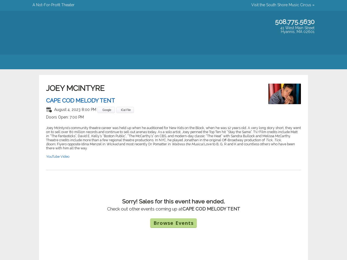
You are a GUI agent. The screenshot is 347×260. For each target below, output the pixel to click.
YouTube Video (57, 156)
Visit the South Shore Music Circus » (282, 5)
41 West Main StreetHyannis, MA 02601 (297, 30)
